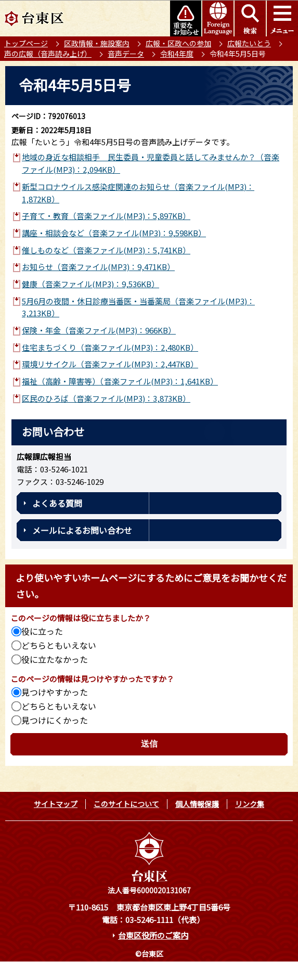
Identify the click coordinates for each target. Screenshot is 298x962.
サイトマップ (55, 804)
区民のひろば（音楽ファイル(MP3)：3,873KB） (106, 398)
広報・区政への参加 (178, 43)
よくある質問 (57, 503)
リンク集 (249, 804)
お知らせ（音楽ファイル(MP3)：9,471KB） (98, 266)
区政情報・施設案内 (96, 43)
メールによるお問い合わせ (82, 530)
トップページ (26, 43)
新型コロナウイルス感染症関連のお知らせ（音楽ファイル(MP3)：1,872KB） (138, 192)
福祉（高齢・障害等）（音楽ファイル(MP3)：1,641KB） (120, 381)
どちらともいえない (58, 645)
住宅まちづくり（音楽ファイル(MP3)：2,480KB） (110, 347)
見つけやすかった (54, 692)
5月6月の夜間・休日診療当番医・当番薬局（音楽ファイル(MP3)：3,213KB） (138, 307)
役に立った (42, 631)
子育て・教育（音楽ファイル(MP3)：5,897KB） (106, 215)
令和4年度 (176, 53)
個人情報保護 (197, 804)
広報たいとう (249, 43)
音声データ (126, 53)
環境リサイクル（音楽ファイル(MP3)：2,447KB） (110, 363)
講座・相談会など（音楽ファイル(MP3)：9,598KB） (114, 232)
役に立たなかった (54, 659)
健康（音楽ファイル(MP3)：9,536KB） (90, 283)
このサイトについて (126, 804)
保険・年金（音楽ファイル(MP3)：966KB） (99, 330)
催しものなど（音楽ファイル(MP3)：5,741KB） (106, 250)
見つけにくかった (54, 720)
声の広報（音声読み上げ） (48, 53)
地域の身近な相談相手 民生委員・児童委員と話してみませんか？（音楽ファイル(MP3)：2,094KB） (150, 163)
